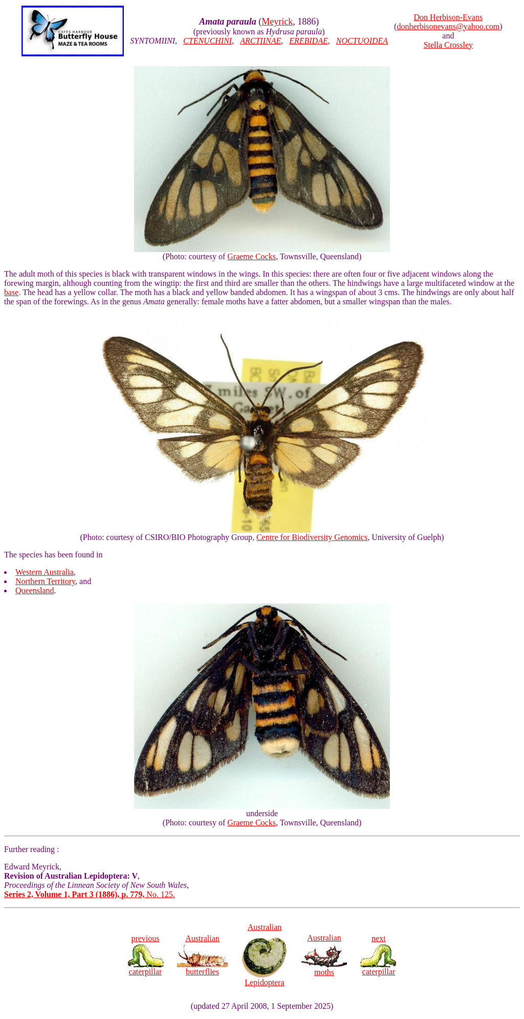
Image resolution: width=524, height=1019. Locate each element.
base (11, 292)
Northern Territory (45, 581)
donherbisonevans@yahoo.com (448, 26)
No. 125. (89, 894)
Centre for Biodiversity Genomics (311, 537)
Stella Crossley (448, 44)
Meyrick (277, 21)
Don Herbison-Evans (448, 17)
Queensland (34, 590)
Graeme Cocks (251, 256)
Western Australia (44, 572)
